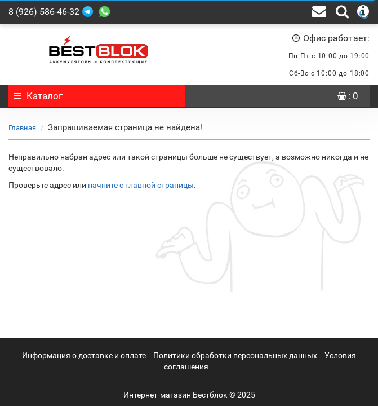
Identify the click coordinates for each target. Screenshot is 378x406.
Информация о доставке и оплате (84, 355)
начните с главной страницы (141, 184)
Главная (22, 127)
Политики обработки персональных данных (235, 355)
